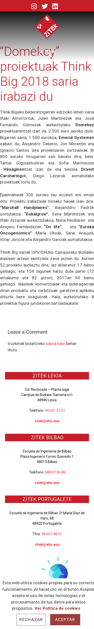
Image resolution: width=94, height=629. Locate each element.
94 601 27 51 (55, 410)
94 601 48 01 (52, 534)
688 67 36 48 (55, 472)
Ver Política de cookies (57, 608)
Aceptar (65, 619)
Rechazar (31, 619)
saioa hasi (55, 343)
